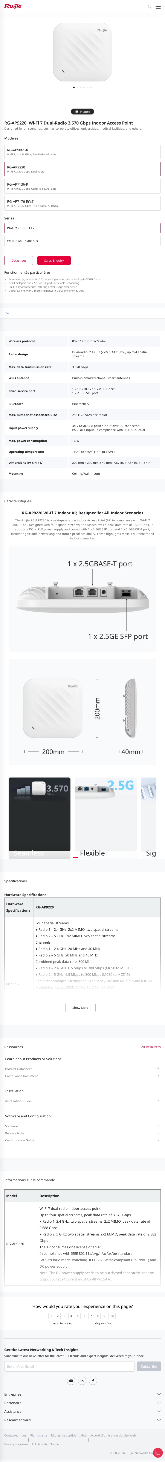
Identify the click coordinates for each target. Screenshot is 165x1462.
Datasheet (18, 260)
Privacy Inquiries (16, 1444)
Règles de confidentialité (69, 1435)
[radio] (51, 1316)
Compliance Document (21, 1076)
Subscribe (149, 1366)
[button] (75, 857)
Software (11, 1126)
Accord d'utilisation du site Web (113, 1435)
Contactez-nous (15, 1435)
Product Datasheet (18, 1069)
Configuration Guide (19, 1140)
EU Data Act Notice (45, 1444)
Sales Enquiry (54, 260)
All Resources (151, 1047)
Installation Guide (18, 1101)
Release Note (14, 1133)
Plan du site (38, 1435)
